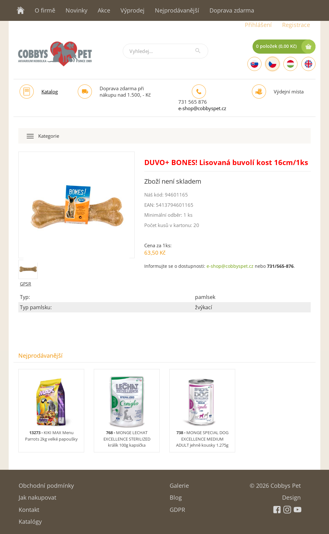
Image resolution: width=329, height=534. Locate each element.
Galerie (179, 483)
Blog (176, 495)
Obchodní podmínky (46, 483)
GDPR (177, 507)
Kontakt (29, 507)
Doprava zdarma (231, 10)
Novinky (76, 10)
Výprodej (132, 10)
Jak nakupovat (37, 495)
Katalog (49, 91)
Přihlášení (258, 25)
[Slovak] (254, 64)
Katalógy (30, 519)
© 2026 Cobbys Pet (275, 483)
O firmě (45, 10)
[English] (308, 64)
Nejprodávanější (177, 10)
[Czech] (272, 64)
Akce (104, 10)
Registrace (296, 25)
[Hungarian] (290, 64)
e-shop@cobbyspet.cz (202, 108)
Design (291, 495)
